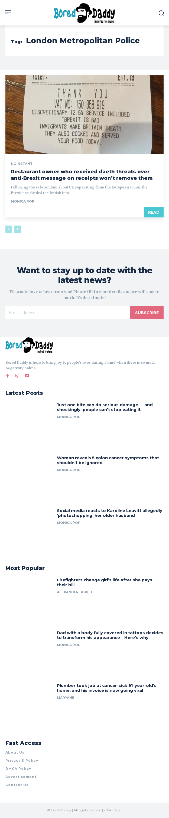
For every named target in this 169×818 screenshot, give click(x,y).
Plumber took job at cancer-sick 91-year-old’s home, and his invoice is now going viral (107, 688)
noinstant (21, 163)
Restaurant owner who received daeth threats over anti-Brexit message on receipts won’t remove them (82, 175)
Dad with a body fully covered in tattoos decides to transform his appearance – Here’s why (110, 635)
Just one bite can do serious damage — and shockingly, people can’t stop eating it (105, 407)
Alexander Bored (74, 592)
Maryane (65, 698)
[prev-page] (8, 229)
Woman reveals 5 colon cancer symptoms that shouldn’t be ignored (108, 460)
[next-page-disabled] (17, 229)
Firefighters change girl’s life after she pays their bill (104, 582)
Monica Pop (22, 201)
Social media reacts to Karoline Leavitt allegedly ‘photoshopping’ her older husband (109, 513)
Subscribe (147, 312)
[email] (67, 312)
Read (154, 212)
